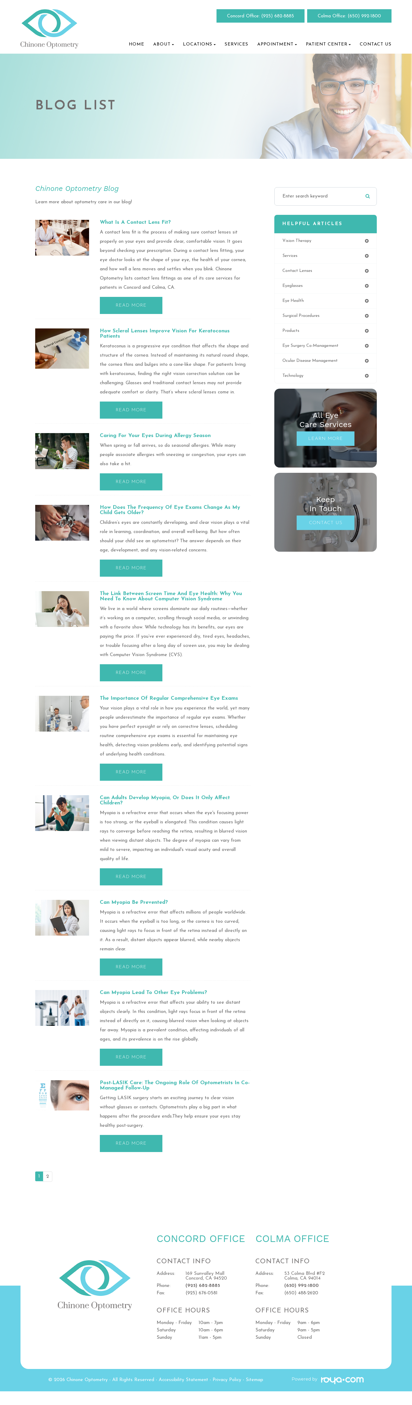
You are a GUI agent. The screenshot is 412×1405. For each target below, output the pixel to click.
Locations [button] (199, 44)
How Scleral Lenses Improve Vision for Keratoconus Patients (172, 335)
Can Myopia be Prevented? (138, 914)
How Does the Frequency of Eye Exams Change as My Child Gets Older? (172, 513)
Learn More (325, 443)
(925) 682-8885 (277, 16)
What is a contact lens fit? (139, 223)
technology (294, 380)
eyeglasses (294, 287)
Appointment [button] (277, 44)
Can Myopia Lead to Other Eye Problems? (159, 1005)
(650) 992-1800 (364, 16)
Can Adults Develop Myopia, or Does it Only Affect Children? (172, 811)
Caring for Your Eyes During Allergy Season (162, 437)
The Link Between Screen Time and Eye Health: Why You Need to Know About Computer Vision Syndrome (175, 600)
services (291, 256)
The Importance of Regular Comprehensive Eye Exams (167, 706)
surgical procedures (303, 318)
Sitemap (254, 1393)
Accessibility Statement (183, 1393)
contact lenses (298, 272)
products (291, 334)
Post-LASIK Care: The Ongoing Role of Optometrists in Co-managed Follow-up (173, 1098)
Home (136, 44)
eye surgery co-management (313, 349)
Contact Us (376, 44)
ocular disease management (313, 365)
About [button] (163, 44)
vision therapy (298, 241)
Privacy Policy (227, 1393)
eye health (294, 303)
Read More (131, 305)
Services (236, 44)
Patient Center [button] (328, 44)
